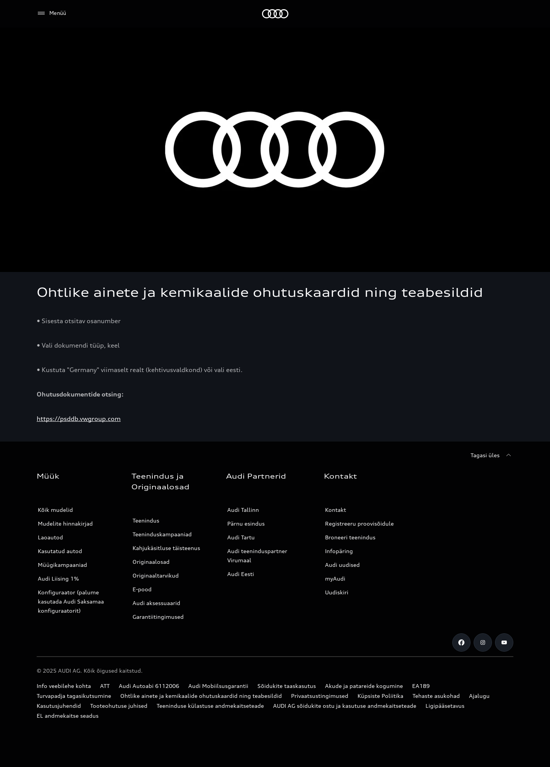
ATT (105, 686)
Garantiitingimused (158, 616)
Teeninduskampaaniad (162, 534)
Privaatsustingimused (319, 696)
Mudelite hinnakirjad (65, 523)
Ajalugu (479, 696)
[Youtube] (504, 642)
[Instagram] (483, 642)
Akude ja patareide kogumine (364, 686)
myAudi (335, 578)
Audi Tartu (241, 537)
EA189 (421, 686)
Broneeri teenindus (350, 537)
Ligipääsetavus (444, 705)
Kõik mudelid (55, 509)
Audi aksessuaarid (156, 603)
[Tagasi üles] (492, 455)
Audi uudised (342, 564)
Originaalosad (151, 561)
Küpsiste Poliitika (380, 696)
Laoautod (50, 537)
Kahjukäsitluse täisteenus (166, 548)
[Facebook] (461, 642)
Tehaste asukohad (436, 696)
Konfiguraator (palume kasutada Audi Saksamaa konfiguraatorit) (71, 601)
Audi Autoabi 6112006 (149, 686)
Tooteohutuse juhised (118, 705)
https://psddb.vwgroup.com (79, 418)
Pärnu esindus (246, 523)
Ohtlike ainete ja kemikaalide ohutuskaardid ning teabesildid (201, 696)
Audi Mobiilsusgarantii (218, 686)
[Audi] (275, 13)
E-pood (142, 589)
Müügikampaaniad (62, 564)
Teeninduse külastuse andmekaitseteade (210, 705)
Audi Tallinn (243, 509)
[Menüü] (51, 13)
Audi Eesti (240, 574)
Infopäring (339, 551)
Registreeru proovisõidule (359, 523)
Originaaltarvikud (156, 575)
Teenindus (146, 520)
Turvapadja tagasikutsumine (74, 696)
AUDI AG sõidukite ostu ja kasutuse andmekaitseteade (344, 705)
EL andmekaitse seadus (68, 715)
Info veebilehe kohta (64, 686)
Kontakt (335, 509)
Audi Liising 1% (58, 578)
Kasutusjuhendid (59, 705)
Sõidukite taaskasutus (286, 686)
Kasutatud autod (60, 551)
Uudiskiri (336, 592)
